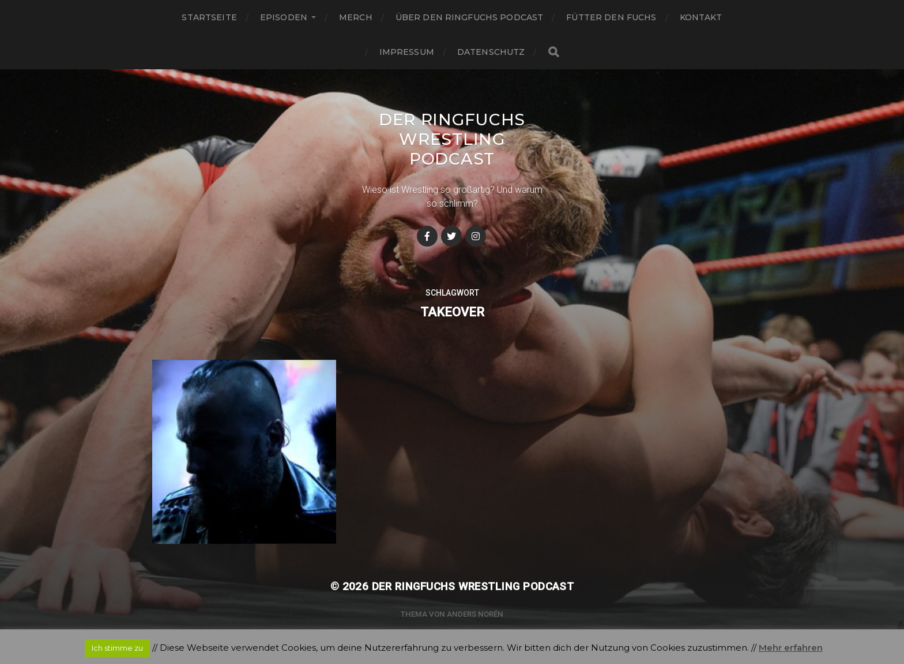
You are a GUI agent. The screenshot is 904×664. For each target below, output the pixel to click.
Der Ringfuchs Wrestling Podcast (452, 139)
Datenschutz (491, 52)
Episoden (283, 17)
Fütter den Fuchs (611, 17)
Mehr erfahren (791, 647)
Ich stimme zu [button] (117, 647)
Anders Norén (475, 614)
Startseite (209, 17)
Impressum (406, 52)
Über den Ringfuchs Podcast (470, 17)
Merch (355, 17)
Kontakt (701, 17)
